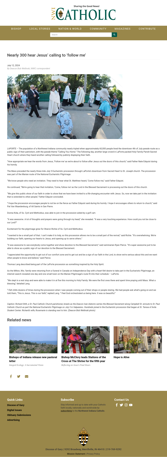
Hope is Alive (122, 357)
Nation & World (70, 28)
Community (98, 28)
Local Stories (39, 28)
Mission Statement (76, 454)
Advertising (13, 420)
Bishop (16, 28)
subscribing (66, 411)
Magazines (123, 28)
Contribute (147, 28)
